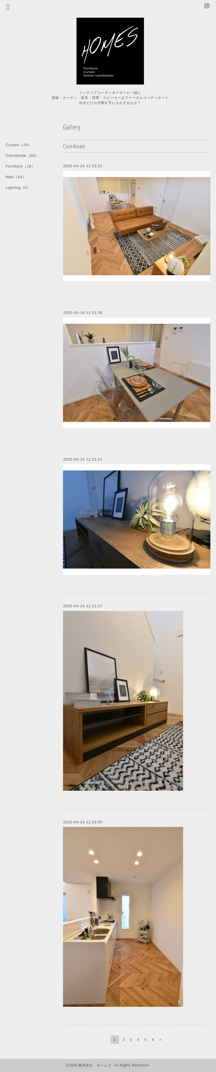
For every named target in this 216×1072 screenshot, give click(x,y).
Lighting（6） (18, 187)
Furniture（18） (20, 166)
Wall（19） (16, 177)
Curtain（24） (19, 145)
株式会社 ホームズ (94, 1065)
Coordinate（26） (22, 155)
